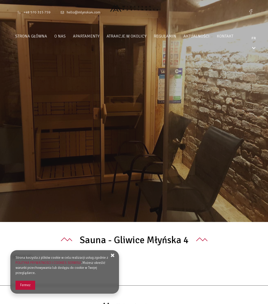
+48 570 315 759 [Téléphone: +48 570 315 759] (37, 12)
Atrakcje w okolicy (136, 36)
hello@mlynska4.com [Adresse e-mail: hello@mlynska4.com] (83, 12)
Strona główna (41, 36)
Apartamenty (96, 36)
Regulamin (174, 36)
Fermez (25, 285)
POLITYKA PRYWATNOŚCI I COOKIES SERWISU (48, 263)
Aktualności (206, 36)
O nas (70, 36)
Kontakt (235, 36)
